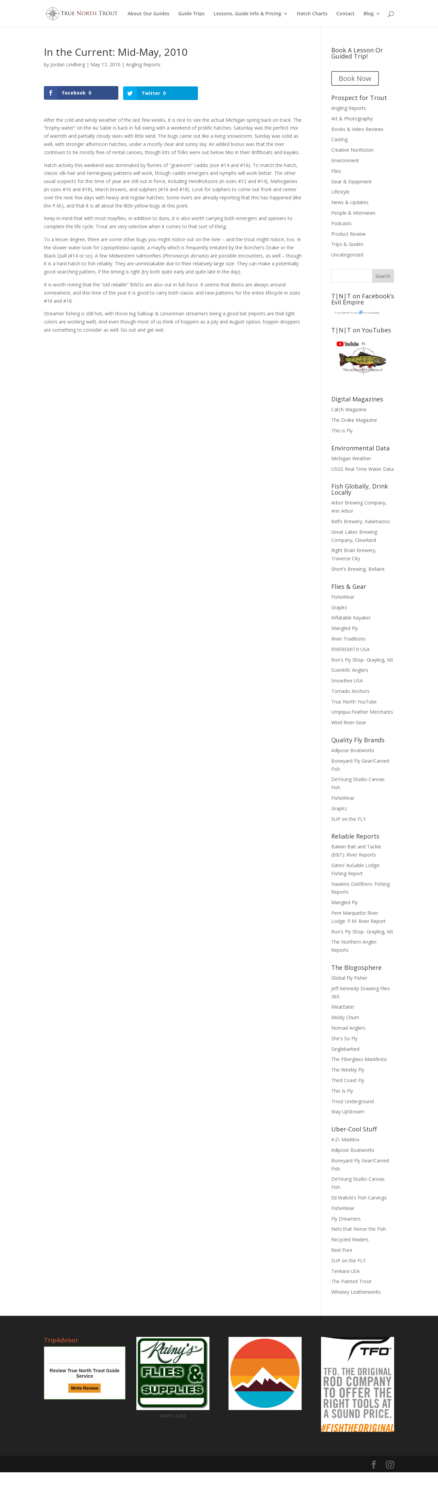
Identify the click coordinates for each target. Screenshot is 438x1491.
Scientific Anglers (349, 670)
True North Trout (346, 312)
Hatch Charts (312, 14)
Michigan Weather (351, 458)
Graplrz (339, 607)
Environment (345, 160)
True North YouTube (354, 701)
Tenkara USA (345, 1271)
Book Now (355, 78)
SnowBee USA (347, 680)
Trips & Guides (347, 244)
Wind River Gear (348, 722)
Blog (369, 14)
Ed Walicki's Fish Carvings (359, 1197)
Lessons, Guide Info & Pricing (247, 14)
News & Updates (350, 202)
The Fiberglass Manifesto (359, 1059)
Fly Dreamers (346, 1218)
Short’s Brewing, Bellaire (358, 569)
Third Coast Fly (347, 1080)
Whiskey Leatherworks (356, 1292)
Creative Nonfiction (352, 150)
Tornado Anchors (350, 691)
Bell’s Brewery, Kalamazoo (360, 521)
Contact (345, 14)
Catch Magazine (349, 409)
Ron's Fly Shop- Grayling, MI (362, 660)
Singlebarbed (345, 1049)
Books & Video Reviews (357, 129)
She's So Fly (344, 1038)
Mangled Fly (344, 628)
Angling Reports (143, 64)
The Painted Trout (351, 1281)
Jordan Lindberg (67, 64)
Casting (339, 139)
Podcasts (341, 223)
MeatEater (342, 1007)
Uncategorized (347, 254)
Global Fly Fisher (349, 978)
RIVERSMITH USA (350, 649)
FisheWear (342, 597)
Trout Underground (352, 1101)
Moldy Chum (345, 1017)
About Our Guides (148, 14)
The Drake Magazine (354, 420)
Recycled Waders (350, 1239)
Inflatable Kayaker (351, 617)
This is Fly (342, 430)
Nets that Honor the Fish (358, 1229)
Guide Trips (191, 14)
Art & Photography (352, 118)
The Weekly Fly (347, 1069)
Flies (336, 171)
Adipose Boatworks (352, 750)
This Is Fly (342, 1091)
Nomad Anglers (348, 1028)
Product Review (348, 234)
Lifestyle (340, 191)
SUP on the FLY (348, 819)
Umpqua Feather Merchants (362, 712)
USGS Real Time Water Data (362, 469)
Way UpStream (347, 1111)
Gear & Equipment (351, 181)
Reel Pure (341, 1250)
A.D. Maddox (345, 1139)
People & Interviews (353, 213)
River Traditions (348, 638)
